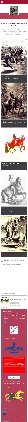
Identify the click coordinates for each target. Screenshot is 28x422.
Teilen (4, 322)
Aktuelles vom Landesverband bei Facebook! (12, 408)
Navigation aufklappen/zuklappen (14, 2)
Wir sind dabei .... (6, 387)
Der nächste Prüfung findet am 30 (9, 255)
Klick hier (4, 79)
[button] (14, 303)
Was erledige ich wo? (14, 377)
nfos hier (4, 166)
